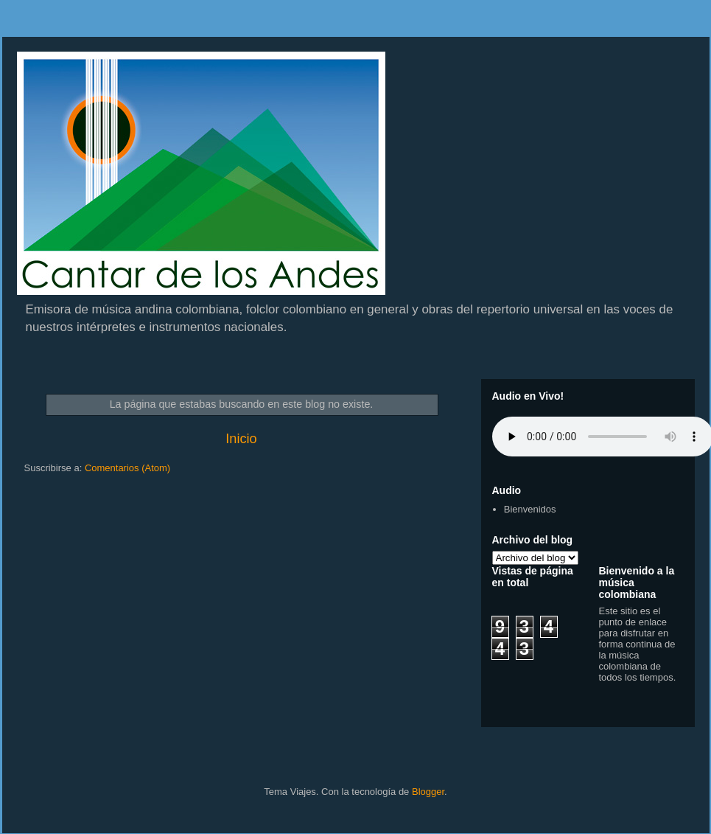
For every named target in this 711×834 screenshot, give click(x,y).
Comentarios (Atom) (127, 467)
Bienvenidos (530, 509)
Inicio (240, 438)
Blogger (428, 791)
